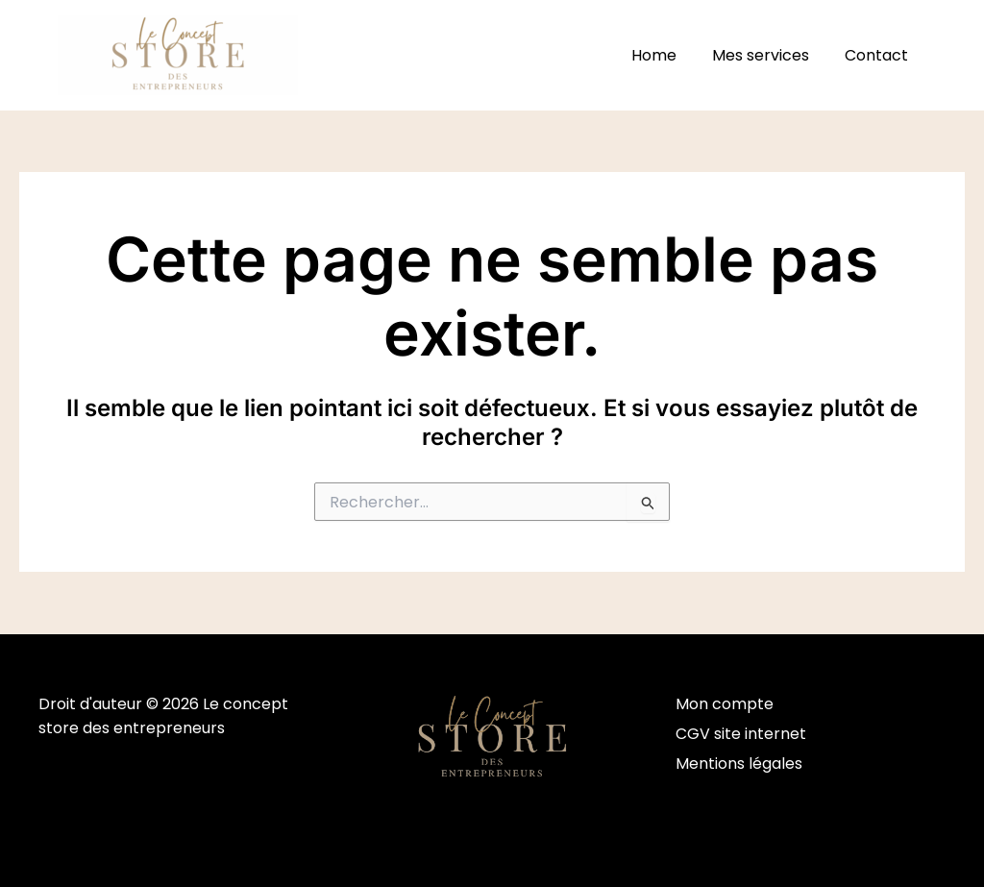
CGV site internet (741, 734)
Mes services (768, 55)
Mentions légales (739, 764)
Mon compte (725, 704)
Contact (879, 55)
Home (666, 55)
